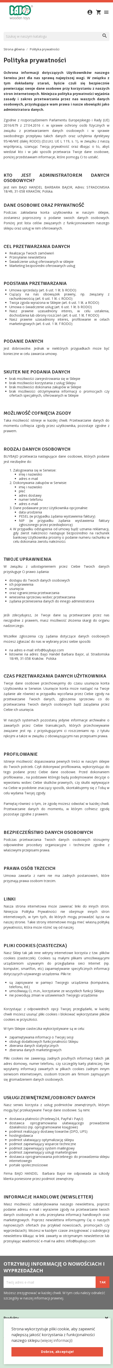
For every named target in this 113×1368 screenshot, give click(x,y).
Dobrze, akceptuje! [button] (57, 1351)
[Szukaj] (56, 36)
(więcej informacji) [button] (56, 1340)
